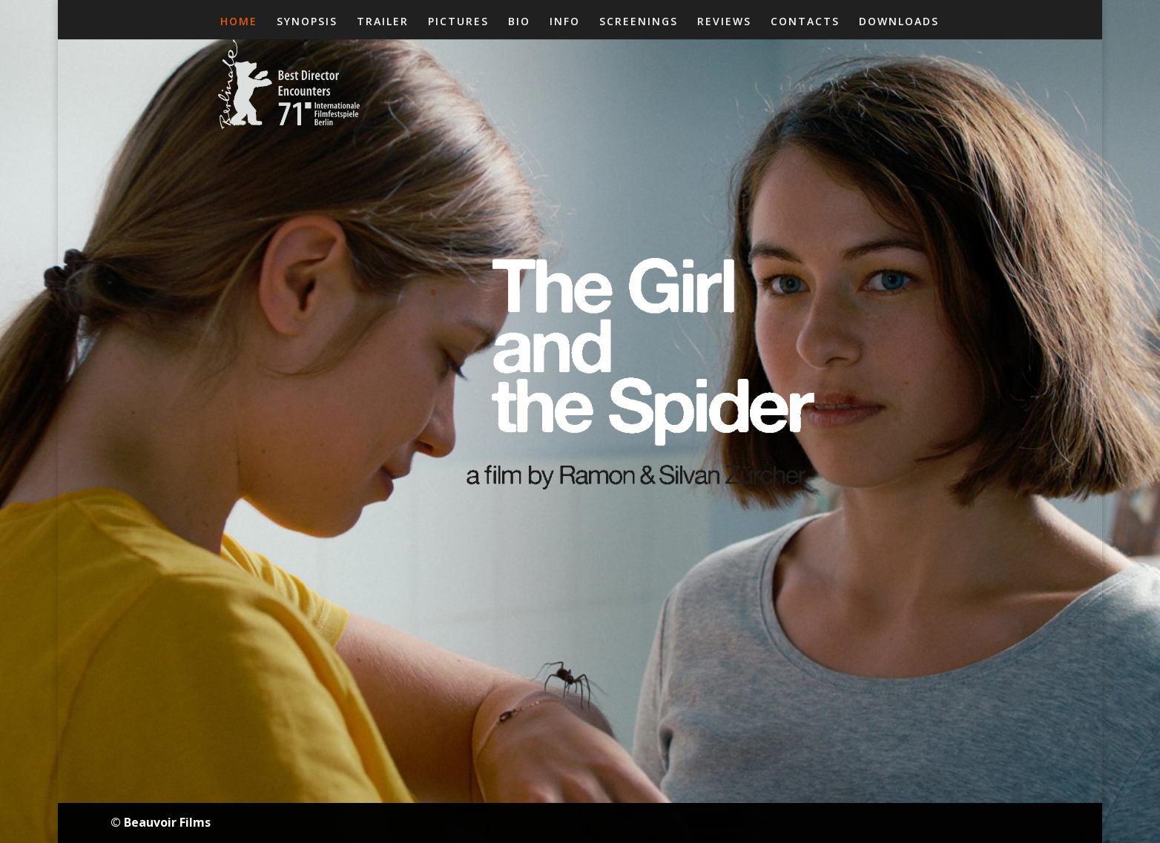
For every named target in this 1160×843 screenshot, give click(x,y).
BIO (519, 22)
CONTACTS (805, 22)
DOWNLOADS (899, 22)
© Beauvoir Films (161, 822)
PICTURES (458, 22)
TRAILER (383, 22)
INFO (565, 22)
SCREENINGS (638, 22)
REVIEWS (724, 22)
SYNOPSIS (307, 22)
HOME (238, 22)
